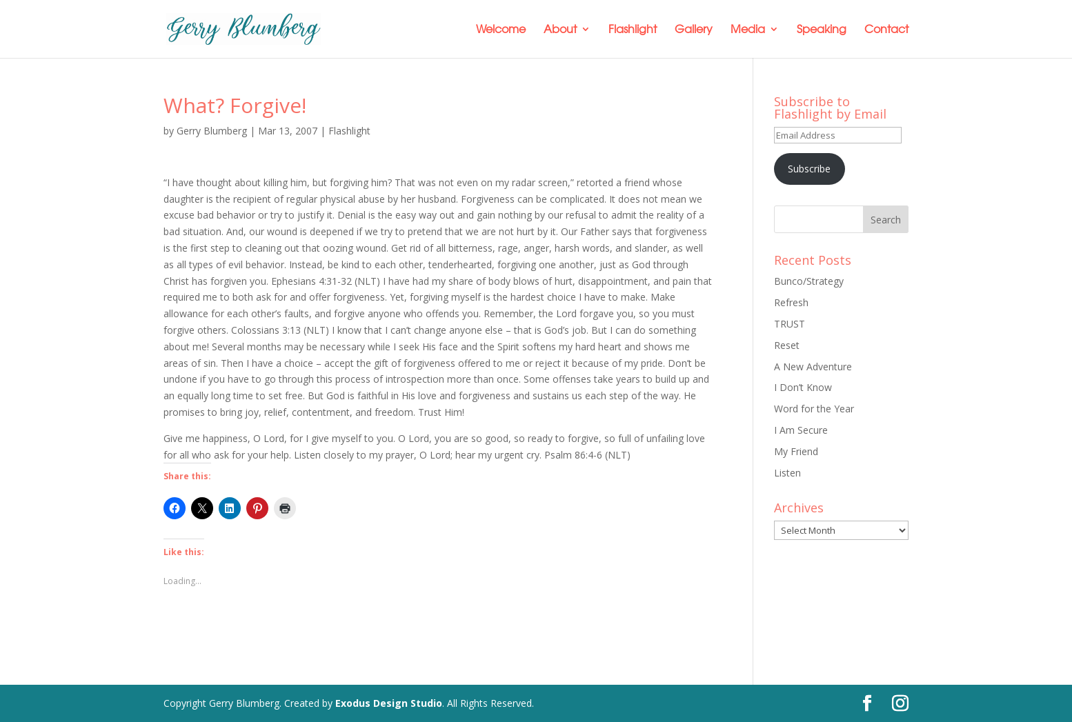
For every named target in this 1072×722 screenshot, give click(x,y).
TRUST (789, 323)
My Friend (796, 451)
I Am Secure (801, 430)
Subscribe (809, 168)
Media (748, 30)
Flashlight (632, 30)
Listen (787, 472)
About (560, 30)
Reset (787, 345)
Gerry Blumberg (212, 130)
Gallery (694, 30)
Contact (886, 30)
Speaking (821, 30)
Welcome (501, 30)
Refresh (791, 302)
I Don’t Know (803, 387)
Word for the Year (814, 408)
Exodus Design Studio (388, 703)
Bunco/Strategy (809, 281)
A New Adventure (813, 366)
